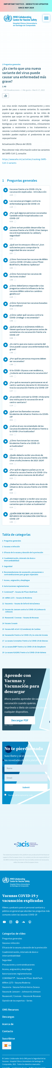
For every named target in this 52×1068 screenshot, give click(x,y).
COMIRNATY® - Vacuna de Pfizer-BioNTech (22, 978)
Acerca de (7, 1024)
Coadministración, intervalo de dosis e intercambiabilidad (20, 954)
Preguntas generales (12, 938)
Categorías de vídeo (14, 933)
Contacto (7, 1031)
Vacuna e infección (11, 943)
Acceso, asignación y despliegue (17, 969)
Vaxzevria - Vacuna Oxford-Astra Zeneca (21, 987)
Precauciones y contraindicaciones (18, 964)
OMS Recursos (10, 1009)
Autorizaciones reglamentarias (17, 973)
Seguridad (7, 960)
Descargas (8, 1016)
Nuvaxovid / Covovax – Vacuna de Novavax (21, 996)
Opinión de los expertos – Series (17, 1000)
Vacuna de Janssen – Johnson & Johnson (21, 991)
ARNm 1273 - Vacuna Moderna (16, 982)
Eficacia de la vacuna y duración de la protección (24, 947)
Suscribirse (8, 1038)
